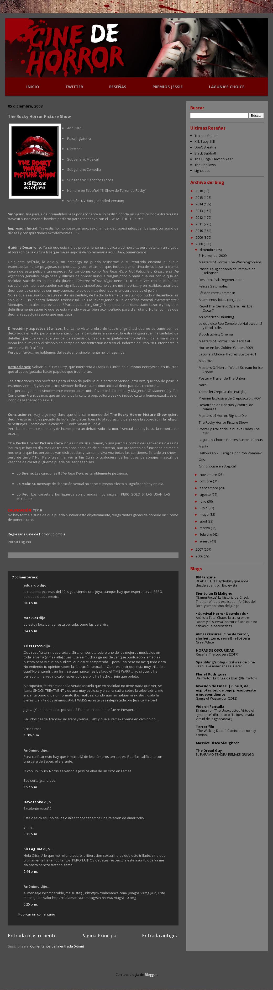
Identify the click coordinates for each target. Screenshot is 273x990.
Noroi (203, 384)
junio (204, 507)
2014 (200, 204)
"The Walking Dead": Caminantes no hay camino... (226, 732)
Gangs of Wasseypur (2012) (216, 698)
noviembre (209, 474)
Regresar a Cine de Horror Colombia (36, 534)
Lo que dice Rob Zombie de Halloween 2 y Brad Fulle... (230, 325)
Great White (205, 642)
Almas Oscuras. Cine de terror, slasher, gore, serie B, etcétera (223, 636)
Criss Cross (33, 645)
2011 (200, 224)
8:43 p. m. (31, 631)
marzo (205, 527)
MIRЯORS (206, 361)
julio (203, 501)
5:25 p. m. (31, 904)
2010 (200, 230)
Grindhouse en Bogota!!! (218, 466)
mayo (204, 514)
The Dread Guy (209, 750)
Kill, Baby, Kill (205, 141)
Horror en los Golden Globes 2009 (226, 347)
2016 (200, 190)
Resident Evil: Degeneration (221, 279)
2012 (200, 217)
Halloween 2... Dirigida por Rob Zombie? (230, 453)
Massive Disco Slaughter (217, 743)
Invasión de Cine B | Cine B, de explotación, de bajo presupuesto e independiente (226, 690)
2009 (200, 237)
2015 (200, 197)
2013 (200, 210)
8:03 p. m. (31, 602)
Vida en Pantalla (210, 706)
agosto (206, 494)
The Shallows (205, 164)
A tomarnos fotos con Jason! (221, 299)
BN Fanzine (206, 577)
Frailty (203, 446)
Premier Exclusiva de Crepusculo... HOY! (230, 398)
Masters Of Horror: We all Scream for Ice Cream (231, 369)
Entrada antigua (160, 935)
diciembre (208, 249)
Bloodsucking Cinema (216, 334)
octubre (206, 481)
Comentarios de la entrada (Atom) (57, 946)
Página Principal (99, 935)
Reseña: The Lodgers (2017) (217, 654)
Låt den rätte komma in (217, 292)
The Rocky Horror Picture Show (223, 422)
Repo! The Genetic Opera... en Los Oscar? (226, 308)
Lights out (202, 170)
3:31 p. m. (31, 834)
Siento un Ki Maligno (214, 593)
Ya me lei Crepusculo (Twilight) (222, 391)
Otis (202, 459)
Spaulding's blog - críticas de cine (225, 662)
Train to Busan (206, 135)
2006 (200, 556)
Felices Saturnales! (214, 286)
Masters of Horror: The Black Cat (224, 341)
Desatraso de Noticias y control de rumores (226, 406)
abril (204, 521)
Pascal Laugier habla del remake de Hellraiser (227, 271)
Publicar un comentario (36, 914)
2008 (200, 244)
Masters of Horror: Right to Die (223, 415)
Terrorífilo (205, 726)
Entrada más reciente (32, 935)
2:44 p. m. (31, 871)
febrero (206, 534)
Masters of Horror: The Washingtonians (230, 262)
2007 (200, 549)
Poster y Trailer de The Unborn (223, 378)
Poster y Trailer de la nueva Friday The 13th (229, 431)
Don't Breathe (206, 147)
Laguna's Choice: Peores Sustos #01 (227, 354)
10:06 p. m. (32, 735)
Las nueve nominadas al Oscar (219, 666)
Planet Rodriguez (211, 674)
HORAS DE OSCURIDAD (215, 650)
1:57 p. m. (31, 787)
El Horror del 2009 (213, 255)
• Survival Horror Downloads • (222, 613)
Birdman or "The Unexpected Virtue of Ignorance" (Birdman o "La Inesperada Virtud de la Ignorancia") (225, 714)
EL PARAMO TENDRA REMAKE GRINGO (225, 754)
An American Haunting (216, 317)
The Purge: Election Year (214, 159)
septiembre (209, 488)
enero (205, 541)
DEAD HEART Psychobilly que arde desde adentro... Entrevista (222, 583)
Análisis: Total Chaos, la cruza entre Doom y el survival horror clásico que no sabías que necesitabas (226, 621)
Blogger (151, 974)
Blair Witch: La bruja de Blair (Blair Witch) (226, 678)
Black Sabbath (206, 153)
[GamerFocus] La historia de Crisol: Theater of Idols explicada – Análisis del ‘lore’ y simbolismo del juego (226, 601)
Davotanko (33, 802)
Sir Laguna (33, 849)
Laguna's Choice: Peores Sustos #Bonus (231, 439)
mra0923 (31, 617)
